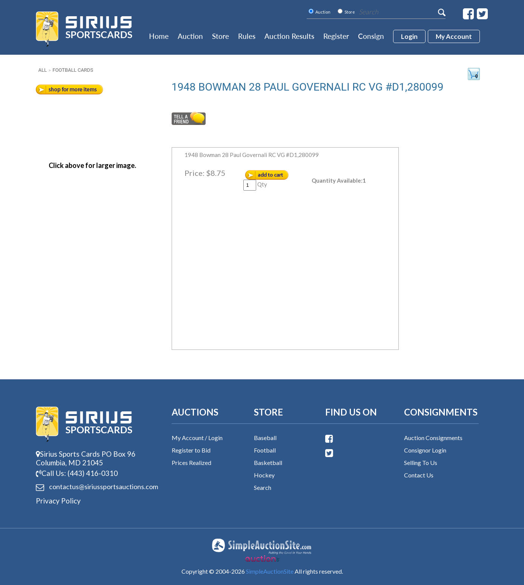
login (409, 36)
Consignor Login (425, 450)
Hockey (264, 475)
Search (262, 487)
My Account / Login (197, 437)
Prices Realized (191, 462)
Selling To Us (420, 462)
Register (336, 36)
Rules (246, 36)
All (42, 70)
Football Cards (72, 70)
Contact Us (418, 475)
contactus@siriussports (94, 486)
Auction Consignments (433, 437)
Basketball (268, 462)
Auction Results (289, 36)
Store (220, 36)
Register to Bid (191, 450)
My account (454, 36)
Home (159, 36)
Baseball (265, 437)
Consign (371, 36)
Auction (190, 36)
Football (265, 450)
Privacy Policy (58, 500)
